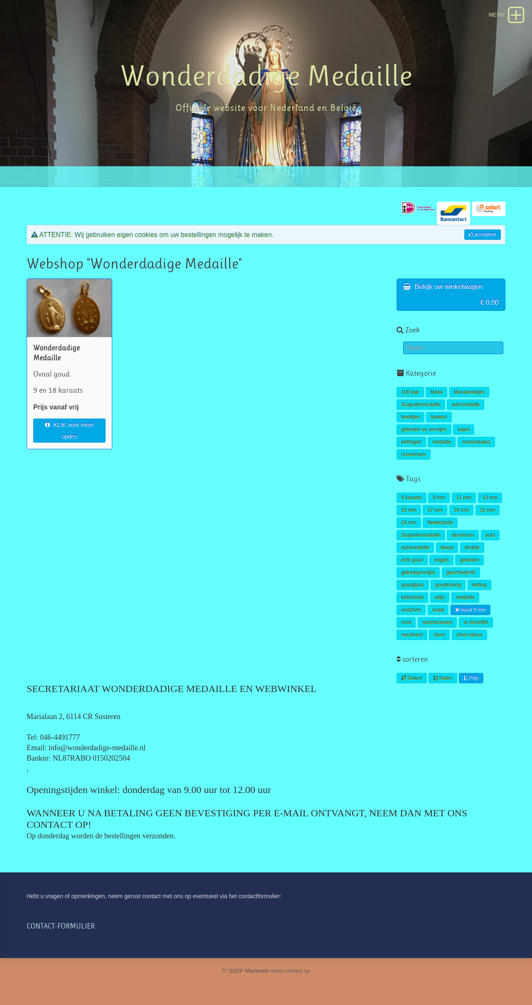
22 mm (487, 510)
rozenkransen (437, 622)
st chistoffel (475, 622)
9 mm (439, 497)
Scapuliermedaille (421, 404)
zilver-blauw (469, 635)
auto (490, 535)
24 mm (408, 522)
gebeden (469, 560)
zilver (439, 635)
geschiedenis (460, 572)
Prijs (471, 678)
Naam (442, 678)
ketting (479, 585)
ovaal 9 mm (470, 610)
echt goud (412, 560)
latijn (440, 597)
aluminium (462, 535)
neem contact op (290, 971)
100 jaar (410, 392)
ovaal (438, 610)
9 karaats (411, 497)
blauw (447, 547)
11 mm (464, 497)
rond (406, 622)
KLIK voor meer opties (69, 430)
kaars (464, 429)
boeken (439, 417)
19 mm (461, 510)
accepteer (482, 234)
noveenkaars (476, 442)
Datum (411, 678)
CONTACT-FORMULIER (61, 926)
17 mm (435, 510)
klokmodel (412, 597)
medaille (441, 442)
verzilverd (411, 635)
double (472, 547)
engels (441, 560)
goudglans (412, 585)
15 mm (408, 510)
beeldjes (410, 417)
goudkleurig (448, 585)
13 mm (490, 497)
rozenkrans (413, 454)
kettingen (411, 442)
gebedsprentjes (418, 572)
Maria (436, 392)
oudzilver (411, 610)
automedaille (465, 404)
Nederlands (440, 522)
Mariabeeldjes (469, 392)
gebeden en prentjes (423, 429)
